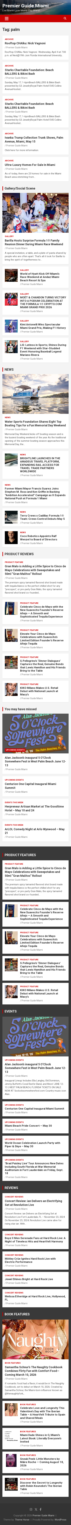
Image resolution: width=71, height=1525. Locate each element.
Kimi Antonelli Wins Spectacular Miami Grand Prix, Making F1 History (43, 326)
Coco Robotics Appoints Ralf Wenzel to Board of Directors (38, 537)
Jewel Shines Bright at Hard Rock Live (29, 1279)
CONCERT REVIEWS (14, 1197)
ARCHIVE (9, 39)
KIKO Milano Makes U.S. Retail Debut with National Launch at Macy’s (39, 691)
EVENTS (11, 1011)
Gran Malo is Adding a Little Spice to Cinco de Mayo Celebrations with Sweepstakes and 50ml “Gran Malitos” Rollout (35, 570)
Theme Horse (22, 1519)
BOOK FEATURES (17, 1314)
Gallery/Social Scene (20, 188)
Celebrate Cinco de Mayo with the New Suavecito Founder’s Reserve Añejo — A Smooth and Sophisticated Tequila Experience (41, 611)
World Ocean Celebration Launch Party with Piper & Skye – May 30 (32, 1144)
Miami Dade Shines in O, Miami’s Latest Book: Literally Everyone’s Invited (40, 1438)
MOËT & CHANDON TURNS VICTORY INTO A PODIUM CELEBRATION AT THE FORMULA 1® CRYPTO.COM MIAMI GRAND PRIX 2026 (43, 302)
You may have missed (21, 709)
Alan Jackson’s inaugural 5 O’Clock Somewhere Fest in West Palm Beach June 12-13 (35, 761)
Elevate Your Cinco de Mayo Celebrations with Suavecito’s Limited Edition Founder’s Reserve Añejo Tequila (42, 638)
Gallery (9, 236)
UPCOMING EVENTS (15, 750)
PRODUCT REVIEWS (19, 554)
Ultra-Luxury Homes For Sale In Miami (30, 164)
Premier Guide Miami (25, 6)
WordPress (60, 1519)
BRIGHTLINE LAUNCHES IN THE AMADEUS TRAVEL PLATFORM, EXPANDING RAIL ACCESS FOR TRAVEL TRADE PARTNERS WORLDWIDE (40, 465)
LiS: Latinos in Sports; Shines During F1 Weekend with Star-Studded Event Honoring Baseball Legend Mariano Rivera (43, 349)
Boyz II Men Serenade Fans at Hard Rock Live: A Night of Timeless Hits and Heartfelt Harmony (35, 1239)
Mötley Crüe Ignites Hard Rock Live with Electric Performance (30, 1260)
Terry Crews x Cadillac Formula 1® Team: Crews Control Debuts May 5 (42, 517)
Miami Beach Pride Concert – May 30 (28, 1125)
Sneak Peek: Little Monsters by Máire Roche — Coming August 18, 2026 (42, 1462)
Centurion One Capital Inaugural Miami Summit (34, 1108)
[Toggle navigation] (6, 18)
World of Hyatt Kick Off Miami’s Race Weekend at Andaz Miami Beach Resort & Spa (39, 277)
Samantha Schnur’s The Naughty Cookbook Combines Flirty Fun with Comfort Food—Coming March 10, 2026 (33, 1370)
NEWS (9, 369)
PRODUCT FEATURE (14, 562)
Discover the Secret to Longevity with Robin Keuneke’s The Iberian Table (41, 1486)
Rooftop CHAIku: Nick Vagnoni (25, 43)
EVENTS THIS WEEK (14, 802)
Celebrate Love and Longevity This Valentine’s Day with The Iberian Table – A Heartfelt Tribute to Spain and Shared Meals (42, 1412)
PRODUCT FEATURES (20, 855)
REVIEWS (11, 1188)
